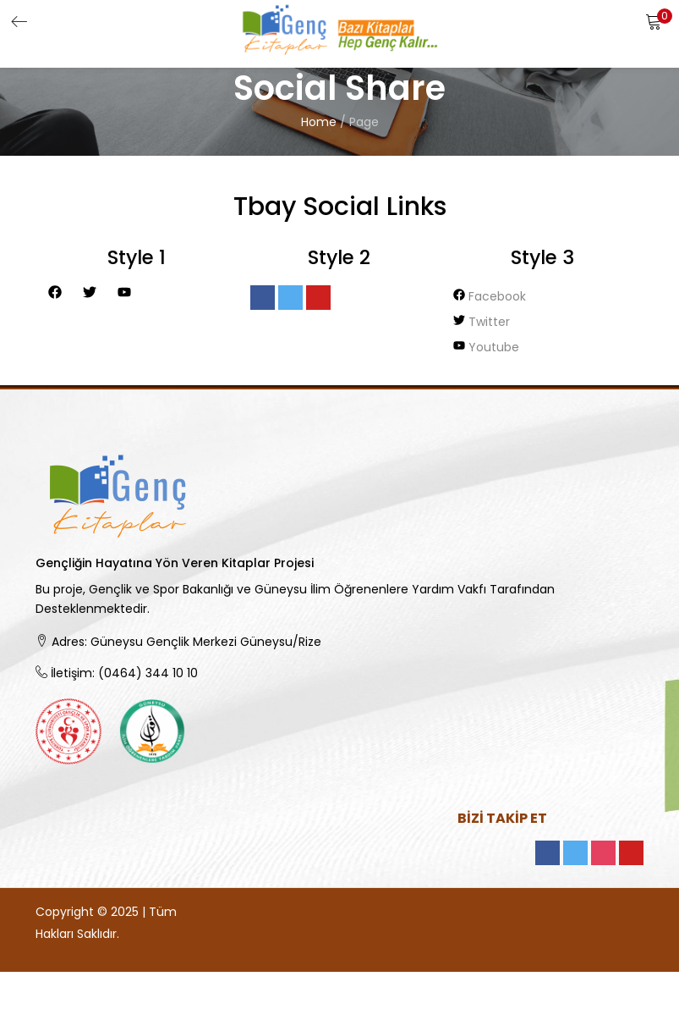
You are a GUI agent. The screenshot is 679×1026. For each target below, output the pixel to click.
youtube (486, 347)
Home (319, 121)
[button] (653, 21)
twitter (481, 321)
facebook (489, 296)
